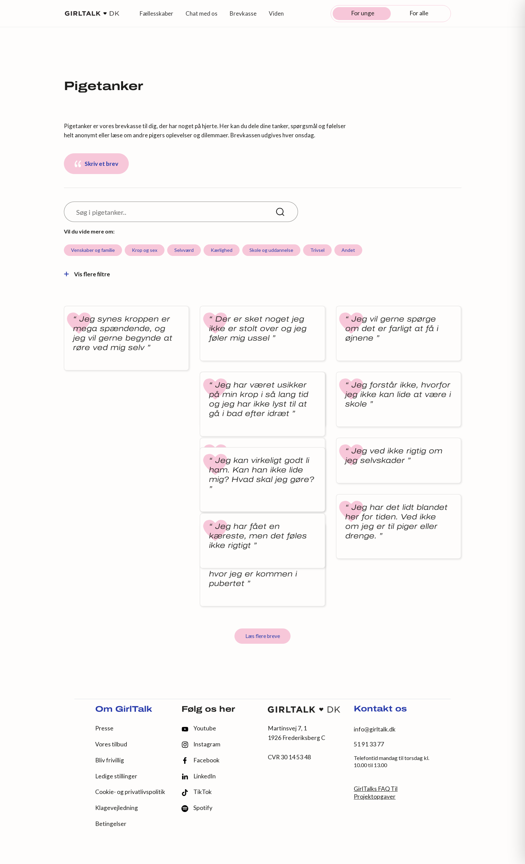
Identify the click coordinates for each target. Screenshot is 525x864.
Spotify (196, 808)
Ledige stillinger (116, 776)
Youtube (198, 728)
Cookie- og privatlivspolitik (130, 791)
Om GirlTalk (123, 710)
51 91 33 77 (369, 744)
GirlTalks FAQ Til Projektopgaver (376, 792)
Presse (104, 728)
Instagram (200, 744)
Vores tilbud (111, 744)
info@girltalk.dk (375, 729)
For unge (362, 13)
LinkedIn (198, 776)
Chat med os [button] (201, 13)
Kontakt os (380, 709)
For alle (418, 13)
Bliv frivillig (109, 760)
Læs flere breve (262, 636)
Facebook (200, 760)
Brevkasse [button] (243, 13)
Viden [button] (276, 13)
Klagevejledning (116, 807)
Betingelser (110, 823)
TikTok (196, 792)
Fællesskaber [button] (156, 13)
